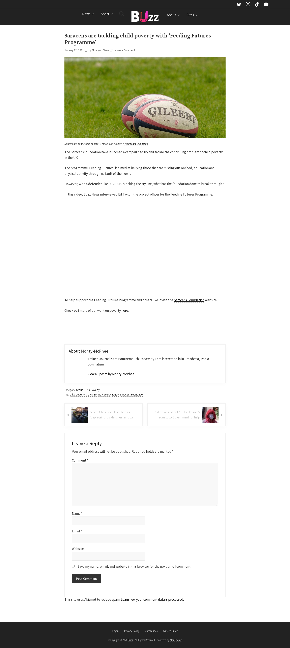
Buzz (130, 640)
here (124, 310)
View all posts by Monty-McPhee (111, 374)
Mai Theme (176, 640)
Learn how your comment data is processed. (152, 599)
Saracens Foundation (189, 300)
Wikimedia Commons (136, 144)
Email (77, 531)
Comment (80, 460)
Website (78, 549)
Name (77, 513)
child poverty (77, 394)
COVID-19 (91, 394)
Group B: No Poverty (87, 390)
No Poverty (104, 394)
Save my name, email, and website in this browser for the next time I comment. (134, 566)
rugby (115, 394)
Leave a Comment (124, 50)
